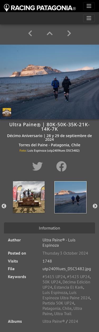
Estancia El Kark (68, 287)
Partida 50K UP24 (58, 303)
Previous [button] (4, 206)
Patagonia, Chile (57, 308)
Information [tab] (49, 228)
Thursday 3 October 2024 (65, 253)
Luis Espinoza (55, 292)
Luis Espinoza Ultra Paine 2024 (66, 295)
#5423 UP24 (78, 276)
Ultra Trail (63, 313)
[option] (29, 205)
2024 (73, 321)
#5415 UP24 (54, 276)
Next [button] (95, 206)
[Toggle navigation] (89, 6)
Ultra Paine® (54, 321)
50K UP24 (52, 281)
